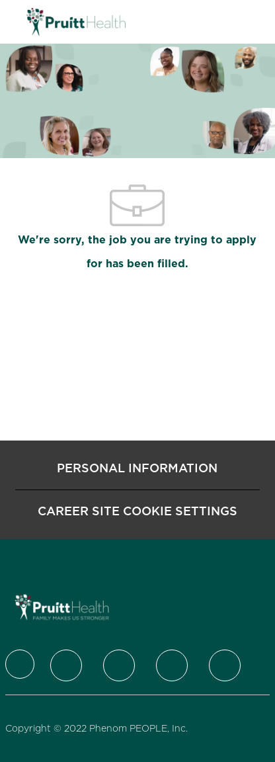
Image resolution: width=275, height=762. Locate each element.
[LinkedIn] (119, 665)
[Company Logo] (76, 21)
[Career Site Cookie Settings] (137, 511)
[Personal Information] (137, 468)
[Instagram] (172, 665)
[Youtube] (225, 665)
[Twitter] (66, 665)
